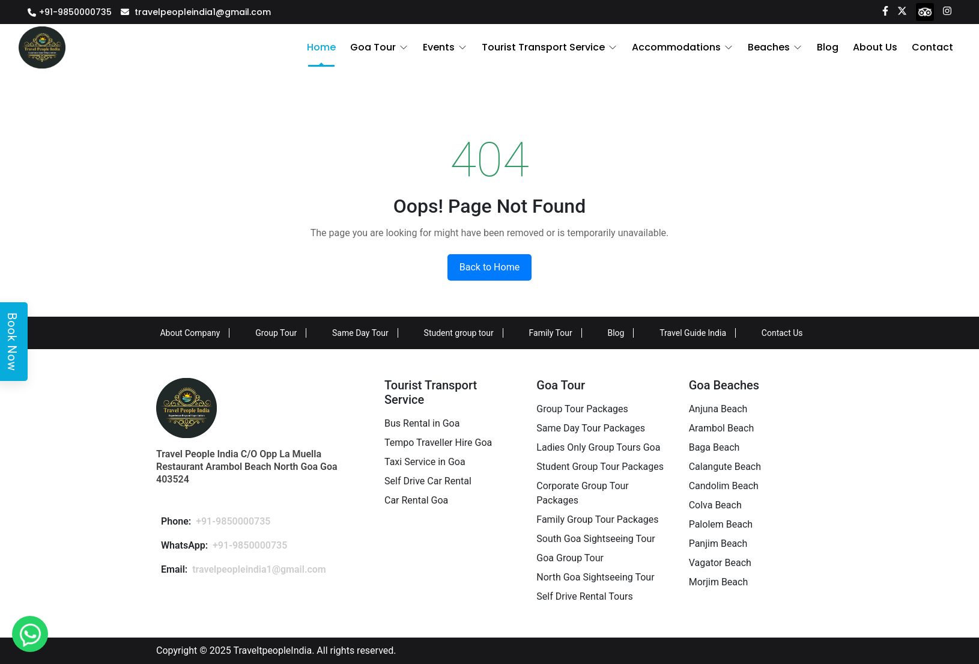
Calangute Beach (725, 466)
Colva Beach (715, 505)
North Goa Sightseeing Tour (595, 577)
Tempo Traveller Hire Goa (438, 442)
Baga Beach (714, 447)
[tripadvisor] (925, 11)
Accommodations (676, 47)
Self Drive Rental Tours (584, 596)
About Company (190, 333)
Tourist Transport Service (543, 47)
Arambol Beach (721, 428)
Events (439, 47)
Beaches (769, 47)
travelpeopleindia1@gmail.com (203, 12)
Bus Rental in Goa (421, 423)
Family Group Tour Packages (597, 519)
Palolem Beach (721, 524)
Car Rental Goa (416, 500)
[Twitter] (902, 10)
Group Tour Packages (582, 409)
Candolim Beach (724, 486)
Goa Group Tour (570, 558)
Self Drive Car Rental (427, 481)
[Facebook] (885, 10)
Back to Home (489, 267)
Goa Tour (373, 47)
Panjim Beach (718, 543)
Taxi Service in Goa (424, 462)
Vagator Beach (720, 562)
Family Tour (550, 333)
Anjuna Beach (718, 409)
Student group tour (459, 333)
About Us (875, 47)
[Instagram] (947, 10)
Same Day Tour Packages (590, 428)
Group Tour (276, 333)
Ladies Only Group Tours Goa (598, 447)
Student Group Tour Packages (600, 466)
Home (321, 47)
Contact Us (782, 333)
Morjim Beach (718, 582)
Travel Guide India (692, 333)
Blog (827, 47)
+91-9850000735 (75, 12)
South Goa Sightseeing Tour (595, 538)
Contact (932, 47)
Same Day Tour (360, 333)
